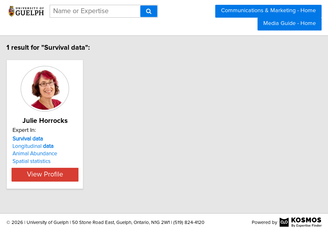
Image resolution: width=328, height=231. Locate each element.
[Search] (148, 11)
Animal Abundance (48, 154)
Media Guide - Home (289, 23)
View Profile (66, 174)
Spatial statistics (45, 161)
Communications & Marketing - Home (268, 10)
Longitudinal (46, 146)
